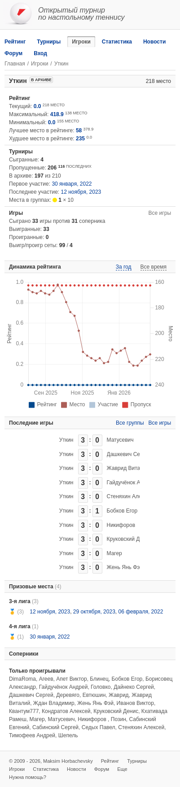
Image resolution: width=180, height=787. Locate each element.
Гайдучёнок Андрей (131, 482)
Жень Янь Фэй (125, 567)
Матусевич (120, 440)
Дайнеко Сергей (134, 687)
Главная (14, 64)
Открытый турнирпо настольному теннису (81, 13)
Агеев (46, 679)
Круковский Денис (129, 539)
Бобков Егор (122, 511)
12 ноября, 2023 (81, 192)
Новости (154, 42)
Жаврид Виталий (128, 468)
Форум (13, 53)
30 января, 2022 (72, 184)
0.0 (37, 106)
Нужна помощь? (27, 777)
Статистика (117, 42)
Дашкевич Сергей (129, 454)
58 (79, 130)
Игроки (81, 42)
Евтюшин (94, 695)
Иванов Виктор (135, 703)
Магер (114, 553)
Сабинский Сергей (55, 727)
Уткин (66, 440)
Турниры (49, 42)
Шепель (68, 735)
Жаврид (119, 695)
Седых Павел (98, 727)
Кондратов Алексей (66, 711)
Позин (118, 719)
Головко (100, 687)
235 (80, 138)
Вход (40, 53)
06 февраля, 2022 (140, 612)
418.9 (57, 114)
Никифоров (121, 525)
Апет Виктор (71, 679)
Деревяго (67, 695)
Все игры (160, 213)
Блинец (99, 679)
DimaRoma (22, 679)
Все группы (130, 423)
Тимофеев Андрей (32, 735)
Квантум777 (24, 711)
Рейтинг (15, 42)
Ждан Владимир (54, 703)
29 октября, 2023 (94, 612)
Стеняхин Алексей (130, 496)
